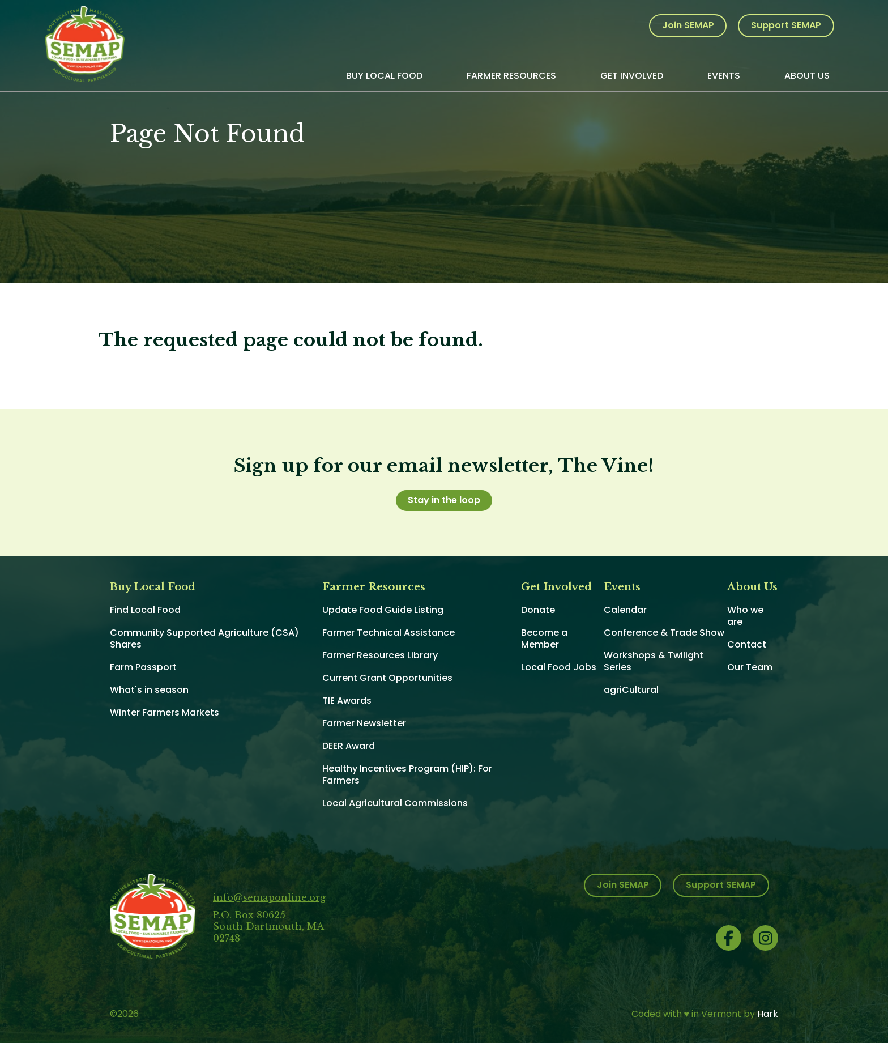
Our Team (749, 667)
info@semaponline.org (269, 897)
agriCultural (631, 689)
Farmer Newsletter (364, 723)
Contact (746, 644)
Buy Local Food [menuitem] (384, 75)
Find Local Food (145, 609)
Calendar (625, 609)
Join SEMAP (688, 25)
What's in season (149, 689)
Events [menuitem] (723, 75)
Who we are (745, 615)
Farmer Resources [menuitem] (511, 75)
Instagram (765, 938)
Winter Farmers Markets (164, 712)
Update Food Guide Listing (382, 609)
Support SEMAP (786, 25)
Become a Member (544, 638)
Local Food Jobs (558, 667)
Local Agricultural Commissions (395, 803)
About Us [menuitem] (807, 75)
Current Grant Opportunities (387, 677)
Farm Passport (143, 667)
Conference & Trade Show (664, 632)
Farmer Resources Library (380, 655)
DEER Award (348, 745)
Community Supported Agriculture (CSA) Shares (204, 638)
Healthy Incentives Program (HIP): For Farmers (407, 774)
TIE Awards (347, 700)
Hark (767, 1013)
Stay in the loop (444, 499)
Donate (538, 609)
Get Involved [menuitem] (631, 75)
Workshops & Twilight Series (653, 661)
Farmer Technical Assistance (388, 632)
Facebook (728, 938)
